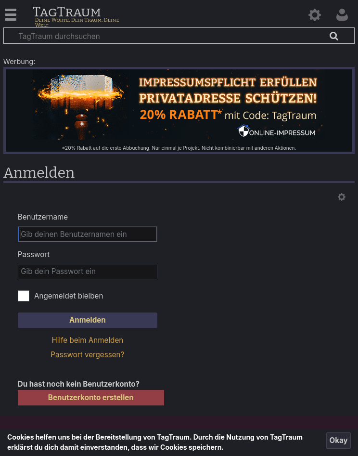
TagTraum (67, 12)
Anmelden (87, 320)
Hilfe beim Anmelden (87, 340)
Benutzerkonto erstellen (91, 397)
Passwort (34, 254)
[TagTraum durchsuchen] (179, 35)
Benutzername (43, 216)
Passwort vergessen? (87, 354)
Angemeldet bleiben (68, 295)
